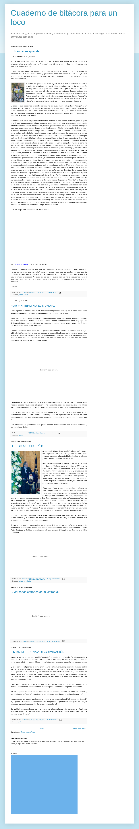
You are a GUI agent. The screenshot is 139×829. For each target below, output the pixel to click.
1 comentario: (51, 433)
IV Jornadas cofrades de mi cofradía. (35, 592)
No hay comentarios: (53, 579)
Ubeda (26, 295)
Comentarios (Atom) (28, 732)
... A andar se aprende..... (27, 51)
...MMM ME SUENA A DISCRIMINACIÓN (37, 652)
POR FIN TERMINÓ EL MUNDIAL (33, 305)
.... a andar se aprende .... (21, 264)
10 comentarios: (52, 719)
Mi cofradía (27, 581)
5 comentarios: (52, 292)
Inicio (42, 728)
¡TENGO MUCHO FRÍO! (27, 446)
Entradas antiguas (79, 728)
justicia (21, 295)
